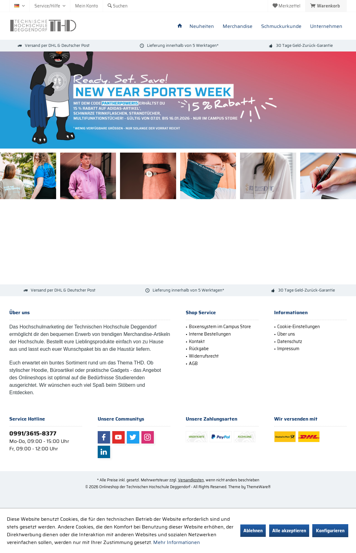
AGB (193, 363)
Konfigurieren (330, 530)
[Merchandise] (237, 26)
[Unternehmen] (326, 26)
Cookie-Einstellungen (298, 326)
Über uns (286, 334)
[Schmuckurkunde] (281, 26)
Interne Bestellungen (210, 334)
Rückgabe (199, 348)
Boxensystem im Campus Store (220, 326)
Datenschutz (289, 341)
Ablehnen (253, 530)
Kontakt (197, 341)
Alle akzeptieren (289, 530)
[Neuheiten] (201, 26)
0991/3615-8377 (32, 433)
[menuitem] (326, 6)
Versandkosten (191, 480)
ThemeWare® (259, 487)
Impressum (288, 348)
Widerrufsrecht (204, 356)
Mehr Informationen (176, 542)
